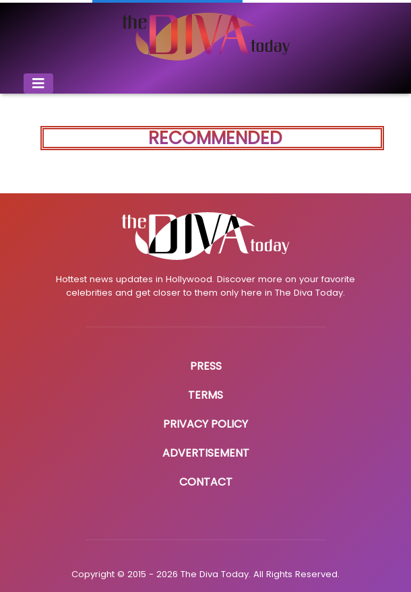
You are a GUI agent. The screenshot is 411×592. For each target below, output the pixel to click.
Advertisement (205, 453)
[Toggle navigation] (38, 83)
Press (206, 366)
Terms (205, 395)
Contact (205, 482)
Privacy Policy (205, 424)
